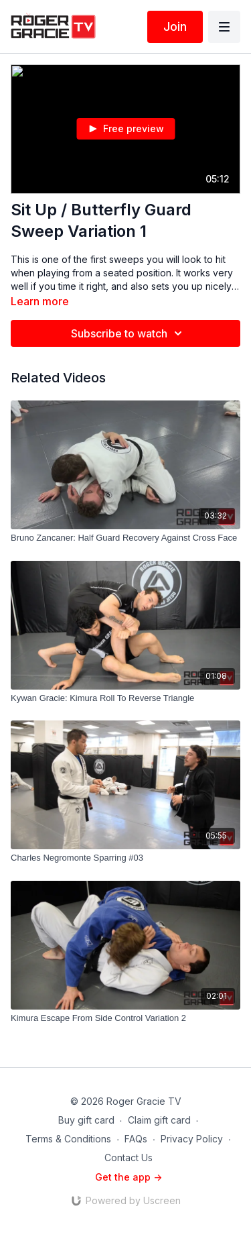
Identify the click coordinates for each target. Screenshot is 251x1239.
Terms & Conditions (68, 1138)
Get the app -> (128, 1177)
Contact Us (128, 1157)
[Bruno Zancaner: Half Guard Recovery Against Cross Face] (125, 538)
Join (175, 26)
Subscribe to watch (128, 333)
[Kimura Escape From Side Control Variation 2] (125, 1018)
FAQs (135, 1138)
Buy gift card (86, 1120)
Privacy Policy (192, 1138)
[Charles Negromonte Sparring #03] (125, 858)
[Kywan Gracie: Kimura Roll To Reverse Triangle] (125, 698)
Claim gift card (159, 1120)
